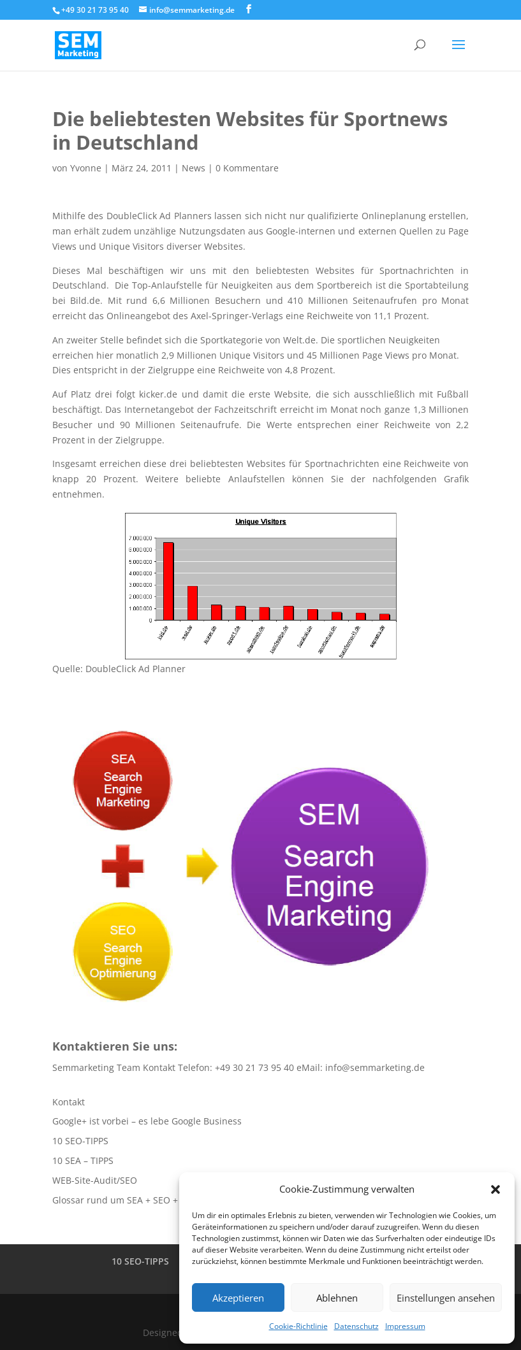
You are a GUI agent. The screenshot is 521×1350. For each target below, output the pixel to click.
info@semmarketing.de (375, 1067)
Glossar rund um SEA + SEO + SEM (125, 1200)
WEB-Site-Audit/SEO (94, 1180)
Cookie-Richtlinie (298, 1326)
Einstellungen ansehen (446, 1297)
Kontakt (68, 1102)
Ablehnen (337, 1297)
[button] (495, 1189)
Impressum (405, 1326)
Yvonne (85, 168)
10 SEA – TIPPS (83, 1160)
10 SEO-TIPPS (80, 1141)
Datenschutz (356, 1326)
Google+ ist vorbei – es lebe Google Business (147, 1121)
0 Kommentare (247, 168)
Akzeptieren (238, 1297)
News (193, 168)
